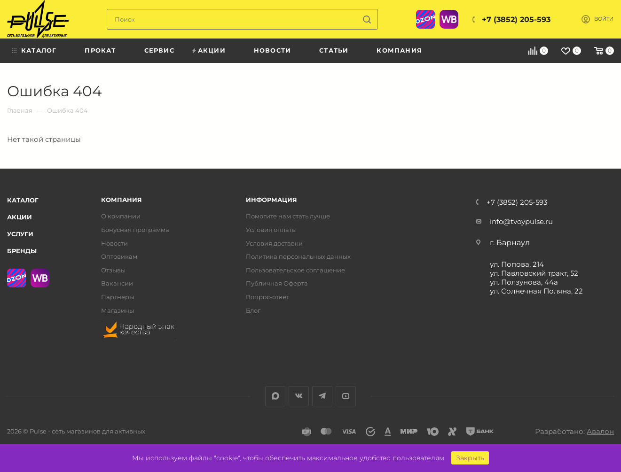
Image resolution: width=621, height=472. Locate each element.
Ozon (425, 19)
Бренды (22, 251)
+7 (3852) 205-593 (516, 19)
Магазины (117, 310)
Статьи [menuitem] (333, 50)
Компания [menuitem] (399, 50)
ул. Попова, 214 (517, 264)
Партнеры (117, 297)
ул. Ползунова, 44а (524, 282)
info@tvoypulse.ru (521, 221)
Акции (19, 217)
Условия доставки (274, 243)
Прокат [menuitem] (100, 50)
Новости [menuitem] (272, 50)
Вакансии (117, 283)
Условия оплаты (271, 229)
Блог (253, 310)
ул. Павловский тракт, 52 (534, 273)
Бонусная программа (135, 229)
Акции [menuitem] (212, 50)
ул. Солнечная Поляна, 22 (536, 290)
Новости (114, 243)
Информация (271, 199)
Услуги (20, 234)
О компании (121, 216)
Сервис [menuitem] (159, 50)
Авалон (600, 431)
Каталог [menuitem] (38, 50)
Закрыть (470, 458)
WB (449, 19)
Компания (121, 199)
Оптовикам (119, 256)
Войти (603, 19)
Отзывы (113, 270)
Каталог (23, 200)
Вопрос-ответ (267, 297)
